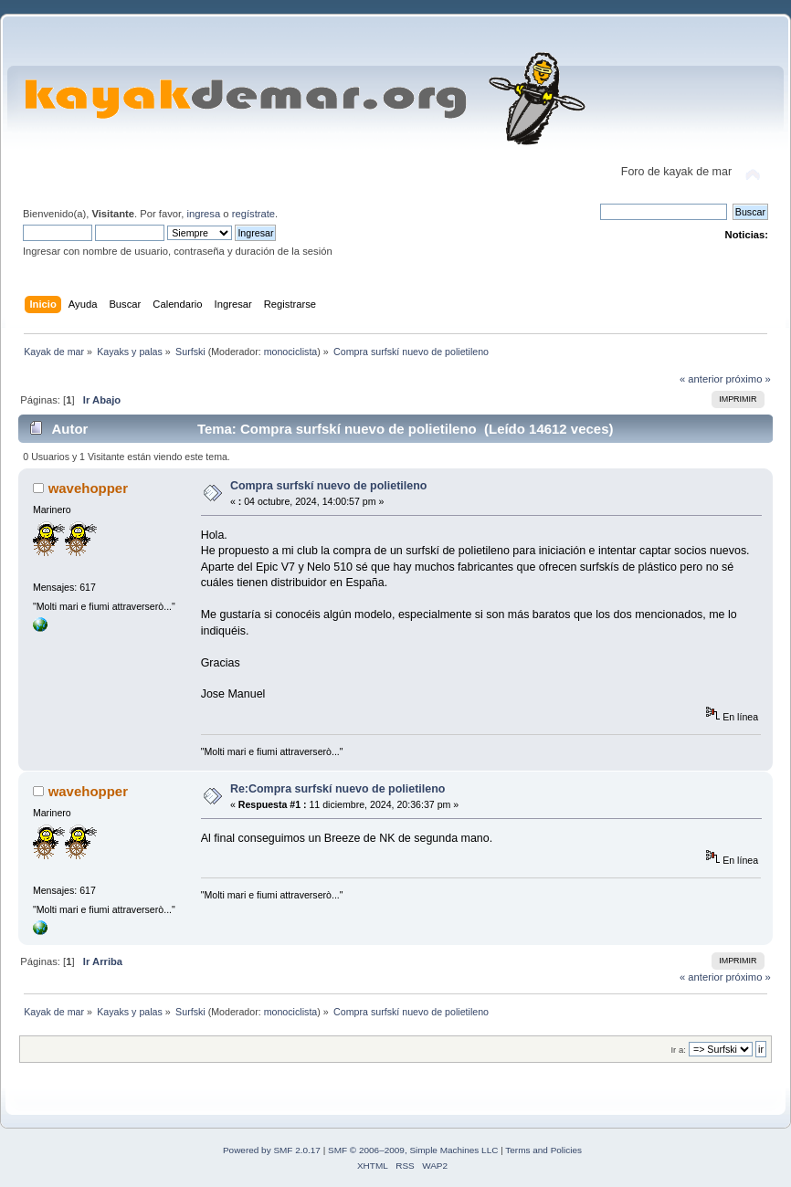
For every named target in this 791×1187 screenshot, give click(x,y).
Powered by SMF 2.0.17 (272, 1150)
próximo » (748, 378)
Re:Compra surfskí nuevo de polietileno (338, 789)
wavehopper (88, 488)
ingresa (203, 213)
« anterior (701, 378)
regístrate (253, 213)
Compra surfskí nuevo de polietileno (328, 485)
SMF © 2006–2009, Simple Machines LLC (413, 1150)
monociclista (291, 351)
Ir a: (677, 1050)
